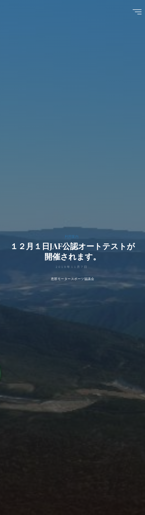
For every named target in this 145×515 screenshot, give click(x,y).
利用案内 (72, 236)
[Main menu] (137, 11)
